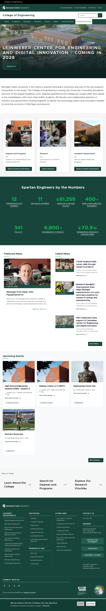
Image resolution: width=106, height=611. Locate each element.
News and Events (68, 21)
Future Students (80, 8)
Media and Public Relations (65, 534)
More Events (95, 460)
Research (37, 21)
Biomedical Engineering (12, 524)
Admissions (27, 21)
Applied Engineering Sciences (14, 520)
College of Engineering (18, 15)
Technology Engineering (12, 563)
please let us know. (30, 592)
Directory (92, 8)
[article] (19, 144)
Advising (33, 518)
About (6, 21)
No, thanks (90, 603)
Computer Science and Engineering (11, 550)
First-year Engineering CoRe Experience (66, 538)
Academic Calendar (41, 522)
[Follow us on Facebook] (4, 586)
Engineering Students (53, 232)
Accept (80, 603)
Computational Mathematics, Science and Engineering (14, 544)
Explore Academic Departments (87, 168)
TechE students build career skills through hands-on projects (86, 264)
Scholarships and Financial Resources (39, 540)
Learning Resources (41, 536)
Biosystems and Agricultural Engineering (14, 528)
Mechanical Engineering (12, 559)
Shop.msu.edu (67, 546)
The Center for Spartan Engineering (67, 519)
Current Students (66, 8)
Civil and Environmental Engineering (12, 539)
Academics (16, 21)
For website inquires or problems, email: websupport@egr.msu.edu (91, 566)
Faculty (18, 232)
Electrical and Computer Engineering (12, 555)
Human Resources (41, 560)
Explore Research (48, 168)
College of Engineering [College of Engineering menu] (13, 2)
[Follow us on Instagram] (14, 586)
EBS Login (41, 553)
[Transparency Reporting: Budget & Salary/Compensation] (96, 587)
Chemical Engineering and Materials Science (12, 533)
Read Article (81, 275)
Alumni (56, 21)
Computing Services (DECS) (67, 523)
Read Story (13, 67)
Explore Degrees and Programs (19, 168)
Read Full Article (40, 309)
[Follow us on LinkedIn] (19, 586)
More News (94, 344)
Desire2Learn (41, 525)
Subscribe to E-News (94, 555)
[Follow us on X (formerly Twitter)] (9, 586)
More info (46, 606)
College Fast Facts (67, 530)
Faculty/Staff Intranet (84, 22)
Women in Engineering (64, 550)
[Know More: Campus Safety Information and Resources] (79, 587)
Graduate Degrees (40, 204)
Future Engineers (62, 543)
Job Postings (41, 563)
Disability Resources (41, 529)
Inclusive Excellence (63, 527)
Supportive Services (41, 532)
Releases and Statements (95, 541)
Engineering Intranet (41, 556)
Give (100, 8)
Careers (47, 21)
